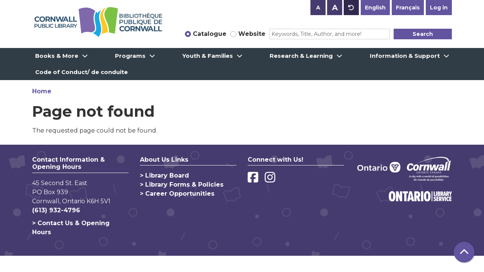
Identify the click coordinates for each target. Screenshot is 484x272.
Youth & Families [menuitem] (207, 55)
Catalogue (209, 33)
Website (251, 33)
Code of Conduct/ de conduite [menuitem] (81, 72)
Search (423, 34)
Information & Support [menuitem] (405, 55)
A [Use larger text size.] (335, 7)
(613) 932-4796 (56, 210)
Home (41, 91)
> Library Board (164, 175)
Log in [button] (439, 7)
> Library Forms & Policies (181, 184)
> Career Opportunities (177, 193)
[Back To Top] (464, 252)
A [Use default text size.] (351, 7)
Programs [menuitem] (130, 55)
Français (408, 7)
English (375, 7)
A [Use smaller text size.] (318, 7)
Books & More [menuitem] (56, 55)
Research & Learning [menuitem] (301, 55)
